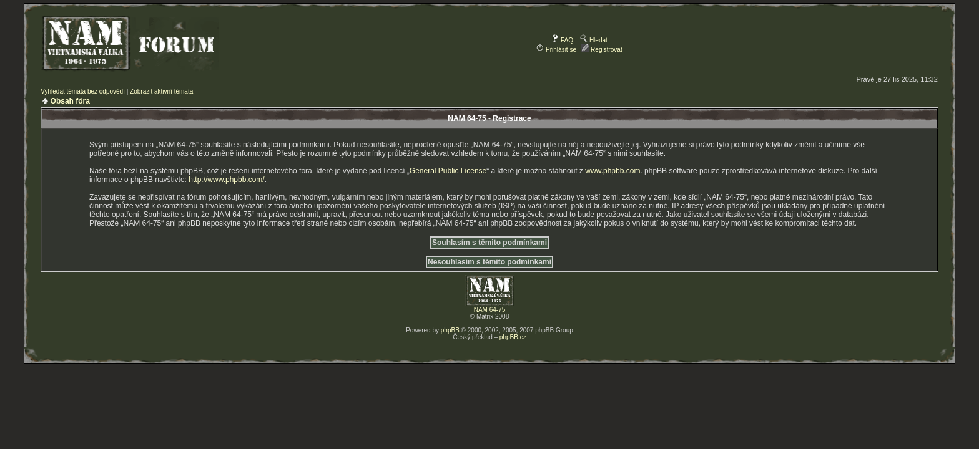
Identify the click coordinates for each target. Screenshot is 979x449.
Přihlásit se (556, 49)
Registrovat (601, 49)
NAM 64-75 (490, 309)
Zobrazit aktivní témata (161, 91)
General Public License (448, 171)
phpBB (450, 330)
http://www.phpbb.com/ (226, 179)
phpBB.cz (512, 337)
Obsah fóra (70, 101)
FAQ (562, 40)
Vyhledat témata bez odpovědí (83, 91)
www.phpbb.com (612, 171)
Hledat (594, 40)
